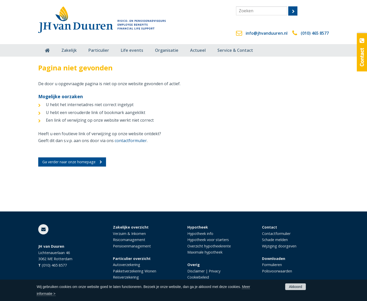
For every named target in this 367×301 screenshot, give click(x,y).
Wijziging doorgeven (279, 246)
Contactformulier (276, 233)
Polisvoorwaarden (277, 271)
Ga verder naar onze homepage (69, 161)
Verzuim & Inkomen (129, 233)
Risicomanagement (129, 239)
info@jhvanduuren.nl (266, 33)
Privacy (214, 271)
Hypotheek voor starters (208, 239)
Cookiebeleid (198, 277)
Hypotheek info (200, 233)
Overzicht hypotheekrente (209, 246)
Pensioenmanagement (132, 246)
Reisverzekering (126, 277)
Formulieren (272, 264)
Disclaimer (196, 271)
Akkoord (295, 287)
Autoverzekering (126, 264)
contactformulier (131, 140)
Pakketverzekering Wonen (134, 271)
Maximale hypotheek (204, 252)
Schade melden (275, 239)
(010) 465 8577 (315, 33)
